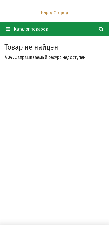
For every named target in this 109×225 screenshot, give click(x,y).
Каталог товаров (27, 29)
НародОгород (54, 12)
